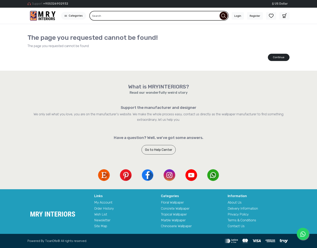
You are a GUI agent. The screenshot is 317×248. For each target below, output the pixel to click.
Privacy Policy (238, 214)
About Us (235, 202)
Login (237, 15)
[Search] (159, 16)
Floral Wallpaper (172, 202)
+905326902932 (55, 3)
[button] (284, 16)
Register (255, 15)
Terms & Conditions (242, 220)
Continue (278, 57)
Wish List (100, 214)
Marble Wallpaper (173, 220)
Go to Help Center (158, 150)
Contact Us (236, 226)
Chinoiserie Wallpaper (176, 226)
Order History (104, 208)
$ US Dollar (280, 3)
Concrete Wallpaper (175, 208)
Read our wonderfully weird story (159, 92)
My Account (103, 202)
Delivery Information (243, 208)
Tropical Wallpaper (174, 214)
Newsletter (102, 220)
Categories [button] (73, 15)
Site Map (100, 226)
